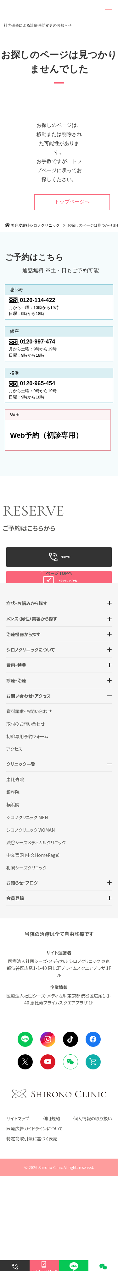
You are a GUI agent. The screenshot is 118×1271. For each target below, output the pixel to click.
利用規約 (51, 1212)
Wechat (70, 1156)
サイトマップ (17, 1212)
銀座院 (13, 886)
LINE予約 (59, 617)
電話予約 (59, 569)
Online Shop (93, 1156)
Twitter (25, 1156)
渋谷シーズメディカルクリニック (36, 936)
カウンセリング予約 (59, 593)
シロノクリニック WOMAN (30, 924)
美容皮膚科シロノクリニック (35, 225)
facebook (93, 1133)
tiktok (70, 1133)
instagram (47, 1133)
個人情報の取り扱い (92, 1212)
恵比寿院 (15, 874)
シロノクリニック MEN (27, 911)
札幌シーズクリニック (26, 962)
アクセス (14, 843)
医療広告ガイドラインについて (34, 1222)
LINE (25, 1133)
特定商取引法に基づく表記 (32, 1233)
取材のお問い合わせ (25, 818)
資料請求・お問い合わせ (29, 805)
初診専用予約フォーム (27, 831)
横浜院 (13, 899)
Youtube (47, 1156)
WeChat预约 (58, 641)
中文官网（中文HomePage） (33, 949)
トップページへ (72, 201)
